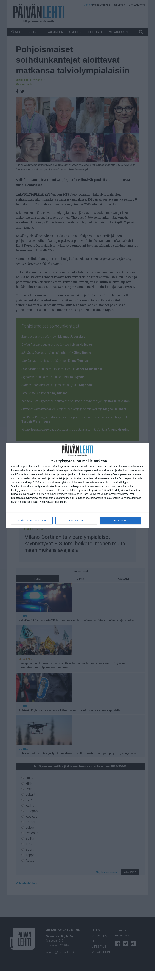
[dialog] (77, 485)
